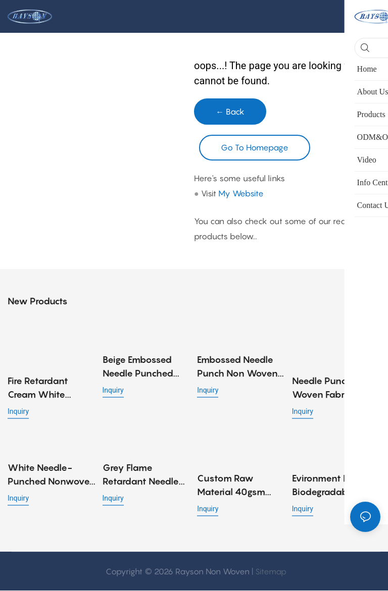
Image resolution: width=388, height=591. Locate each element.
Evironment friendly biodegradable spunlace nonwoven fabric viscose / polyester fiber (335, 486)
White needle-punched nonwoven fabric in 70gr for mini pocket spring (51, 476)
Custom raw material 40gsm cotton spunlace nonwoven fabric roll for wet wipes (237, 486)
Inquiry (18, 412)
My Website (241, 194)
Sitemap (270, 572)
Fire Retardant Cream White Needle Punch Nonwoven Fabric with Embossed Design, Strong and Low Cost (48, 389)
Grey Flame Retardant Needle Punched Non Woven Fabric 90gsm (141, 476)
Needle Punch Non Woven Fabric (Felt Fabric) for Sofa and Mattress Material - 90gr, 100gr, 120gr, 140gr (335, 389)
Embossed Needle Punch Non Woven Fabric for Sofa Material (237, 368)
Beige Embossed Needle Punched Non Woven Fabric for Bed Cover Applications (142, 368)
